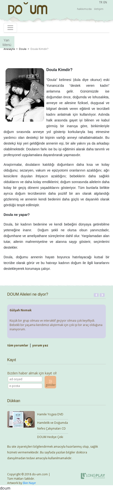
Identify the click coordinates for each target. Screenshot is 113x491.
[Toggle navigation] (10, 28)
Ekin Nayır (29, 483)
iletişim (98, 9)
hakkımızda (84, 9)
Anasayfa (9, 49)
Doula (22, 49)
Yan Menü (6, 42)
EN (105, 2)
